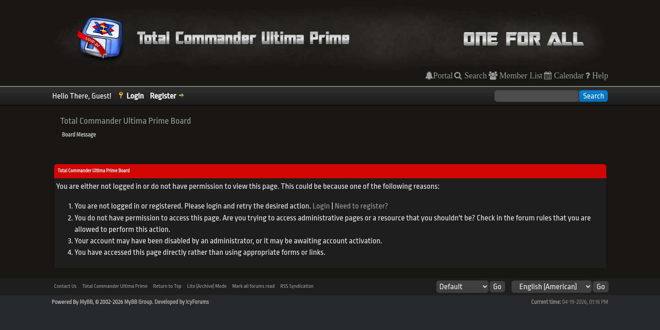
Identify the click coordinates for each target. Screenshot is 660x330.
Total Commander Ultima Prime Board (125, 121)
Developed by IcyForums (181, 302)
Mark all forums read (253, 286)
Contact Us (65, 286)
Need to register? (361, 206)
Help (599, 76)
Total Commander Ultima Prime (115, 286)
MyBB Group (138, 302)
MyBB (86, 302)
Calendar (568, 76)
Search (474, 76)
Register (163, 96)
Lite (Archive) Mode (206, 286)
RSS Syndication (297, 286)
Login (135, 96)
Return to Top (167, 286)
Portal (443, 76)
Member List (520, 76)
